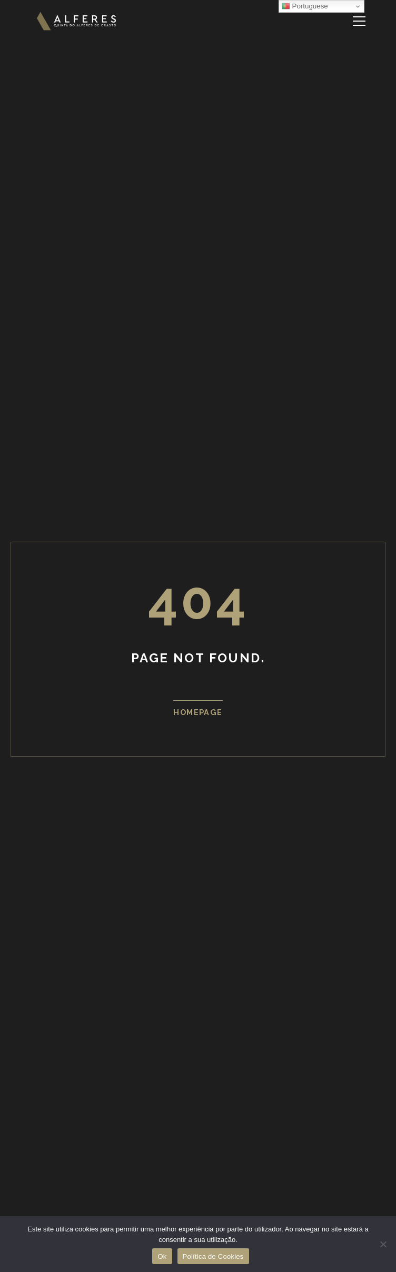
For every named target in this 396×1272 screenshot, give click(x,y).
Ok (161, 1256)
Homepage (198, 712)
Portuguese (305, 6)
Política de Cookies (213, 1256)
